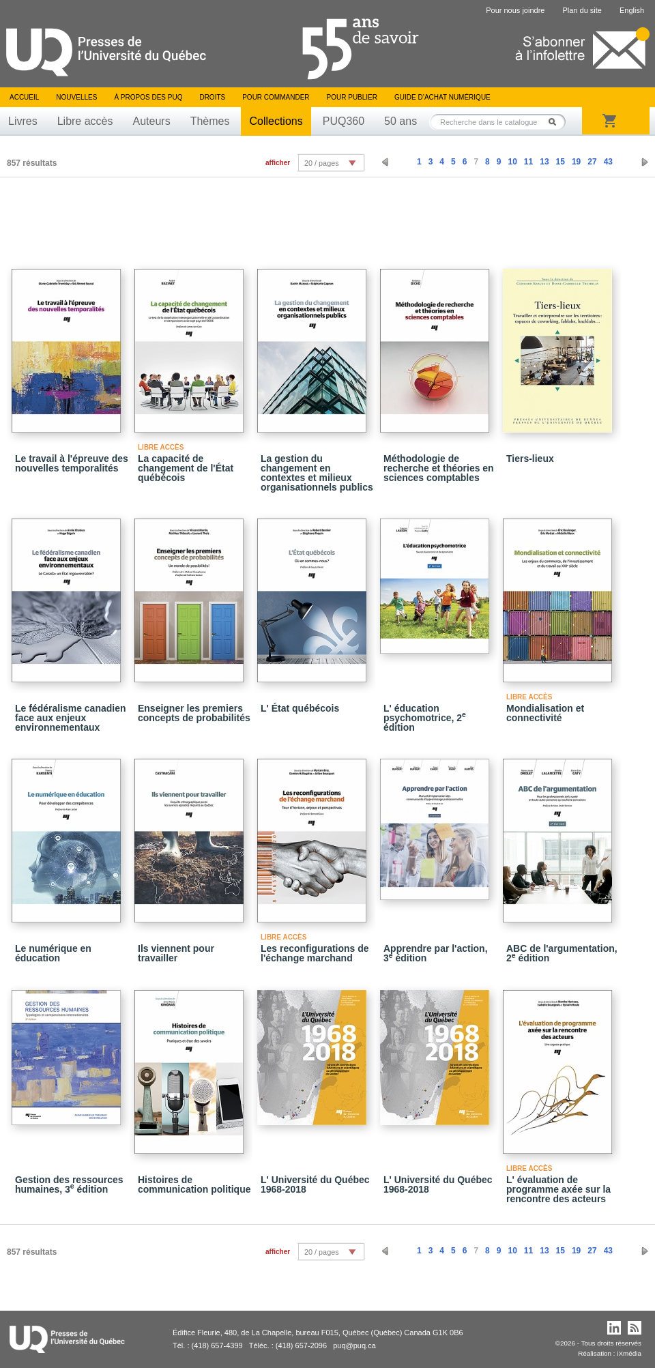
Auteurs (152, 121)
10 (512, 162)
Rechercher (556, 121)
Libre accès (85, 121)
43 (608, 162)
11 (528, 162)
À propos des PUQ (148, 97)
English (632, 10)
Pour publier (352, 97)
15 (560, 162)
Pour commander (275, 97)
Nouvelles (76, 97)
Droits (212, 97)
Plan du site (581, 10)
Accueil (24, 97)
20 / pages (321, 163)
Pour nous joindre (515, 10)
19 (576, 162)
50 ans (400, 121)
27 (591, 162)
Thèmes (210, 121)
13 (544, 162)
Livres (23, 121)
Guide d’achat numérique (442, 97)
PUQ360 (343, 121)
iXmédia (629, 1353)
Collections (275, 121)
